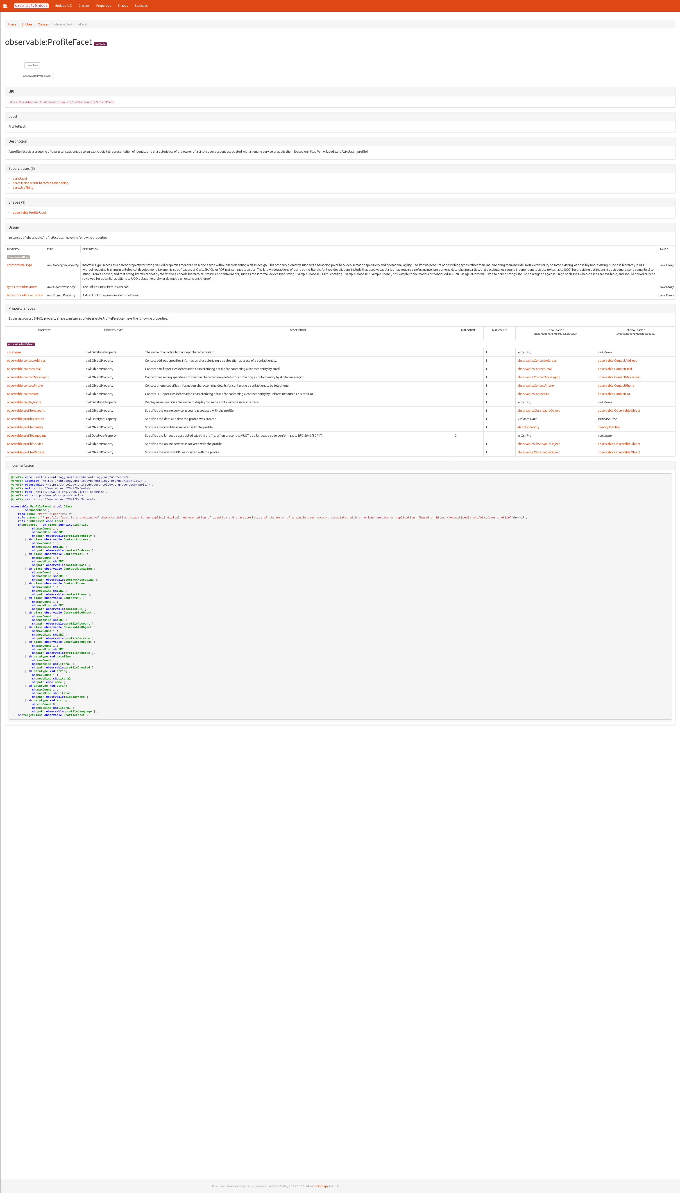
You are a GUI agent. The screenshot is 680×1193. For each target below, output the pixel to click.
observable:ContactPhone (535, 385)
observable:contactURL (23, 394)
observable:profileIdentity (25, 427)
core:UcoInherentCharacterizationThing (40, 183)
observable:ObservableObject (538, 410)
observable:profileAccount (25, 410)
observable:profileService (25, 444)
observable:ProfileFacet (37, 76)
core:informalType (19, 265)
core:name (14, 352)
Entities (26, 24)
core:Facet (32, 65)
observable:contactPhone (25, 385)
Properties (103, 5)
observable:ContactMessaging (538, 377)
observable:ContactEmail (534, 369)
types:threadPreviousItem (25, 295)
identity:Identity (528, 427)
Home (12, 24)
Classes (84, 5)
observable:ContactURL (533, 394)
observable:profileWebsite (25, 452)
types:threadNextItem (22, 287)
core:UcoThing (22, 187)
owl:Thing (23, 257)
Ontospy (322, 1186)
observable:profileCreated (25, 419)
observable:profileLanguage (26, 435)
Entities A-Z (63, 5)
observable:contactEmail (24, 369)
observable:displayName (24, 402)
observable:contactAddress (26, 360)
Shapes (123, 5)
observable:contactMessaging (28, 377)
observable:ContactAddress (537, 360)
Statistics (141, 5)
